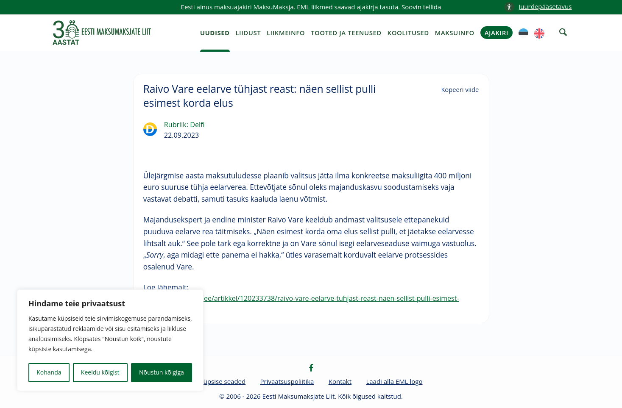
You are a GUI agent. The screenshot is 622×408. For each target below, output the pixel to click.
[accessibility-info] (538, 6)
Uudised (215, 32)
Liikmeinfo (286, 32)
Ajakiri (496, 32)
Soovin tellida (421, 7)
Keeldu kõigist (100, 372)
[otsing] (563, 32)
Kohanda (48, 372)
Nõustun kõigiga (161, 372)
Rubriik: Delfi (184, 124)
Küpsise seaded (223, 381)
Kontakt (340, 381)
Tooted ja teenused (346, 32)
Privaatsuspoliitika (287, 381)
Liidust (248, 32)
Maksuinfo (454, 32)
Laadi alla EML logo (394, 381)
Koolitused (408, 32)
